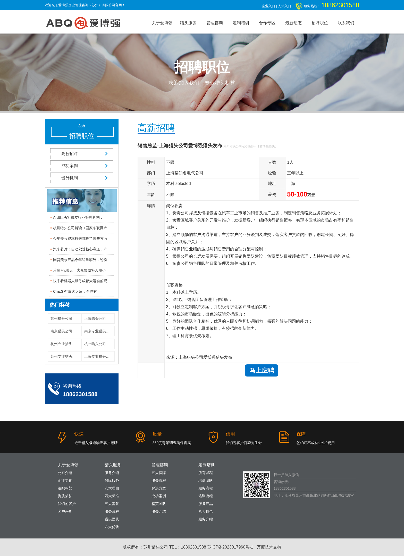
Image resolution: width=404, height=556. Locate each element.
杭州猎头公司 (95, 344)
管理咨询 (214, 23)
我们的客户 (67, 504)
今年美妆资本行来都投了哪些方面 (80, 238)
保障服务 (112, 480)
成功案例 (81, 165)
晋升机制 (81, 178)
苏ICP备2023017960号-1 (230, 547)
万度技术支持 (269, 547)
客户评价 (65, 511)
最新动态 (293, 23)
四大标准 (112, 496)
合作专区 (267, 23)
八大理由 (112, 488)
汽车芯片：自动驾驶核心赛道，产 (80, 249)
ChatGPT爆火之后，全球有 (75, 291)
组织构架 (65, 488)
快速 (79, 434)
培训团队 (205, 480)
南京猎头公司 (61, 331)
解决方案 (159, 488)
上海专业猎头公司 (98, 356)
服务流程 (112, 511)
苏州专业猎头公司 (64, 356)
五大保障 (159, 473)
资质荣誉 (65, 496)
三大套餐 (112, 504)
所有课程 (205, 473)
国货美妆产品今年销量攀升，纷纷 (80, 260)
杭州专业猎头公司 (64, 344)
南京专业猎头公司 (98, 331)
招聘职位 (320, 23)
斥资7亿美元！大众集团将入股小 (79, 270)
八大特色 (205, 511)
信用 (230, 434)
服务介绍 (112, 473)
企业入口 (268, 6)
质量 (157, 434)
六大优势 (112, 527)
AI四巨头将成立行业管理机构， (78, 217)
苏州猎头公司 (61, 318)
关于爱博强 (162, 23)
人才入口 (284, 6)
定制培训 (241, 23)
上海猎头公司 (95, 318)
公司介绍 (65, 473)
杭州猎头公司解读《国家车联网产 (80, 228)
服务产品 (205, 504)
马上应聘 (261, 370)
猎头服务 (188, 23)
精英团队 (159, 504)
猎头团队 (112, 519)
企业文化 (65, 480)
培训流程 (205, 496)
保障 (301, 434)
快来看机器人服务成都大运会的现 (80, 281)
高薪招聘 (81, 153)
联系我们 (346, 23)
